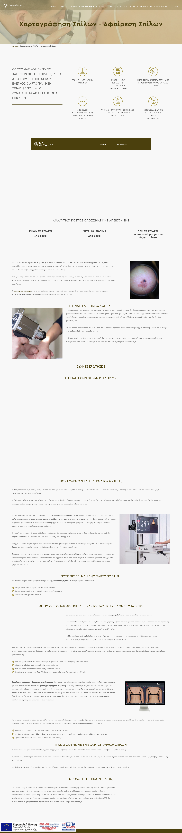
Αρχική (15, 46)
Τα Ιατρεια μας (129, 6)
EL (173, 6)
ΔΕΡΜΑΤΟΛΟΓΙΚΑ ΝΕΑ (146, 6)
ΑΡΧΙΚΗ (54, 6)
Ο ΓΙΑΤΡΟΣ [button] (64, 6)
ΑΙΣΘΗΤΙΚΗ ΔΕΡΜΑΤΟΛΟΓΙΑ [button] (108, 6)
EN (176, 6)
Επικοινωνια (161, 6)
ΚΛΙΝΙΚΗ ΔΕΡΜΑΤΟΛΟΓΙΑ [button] (82, 6)
